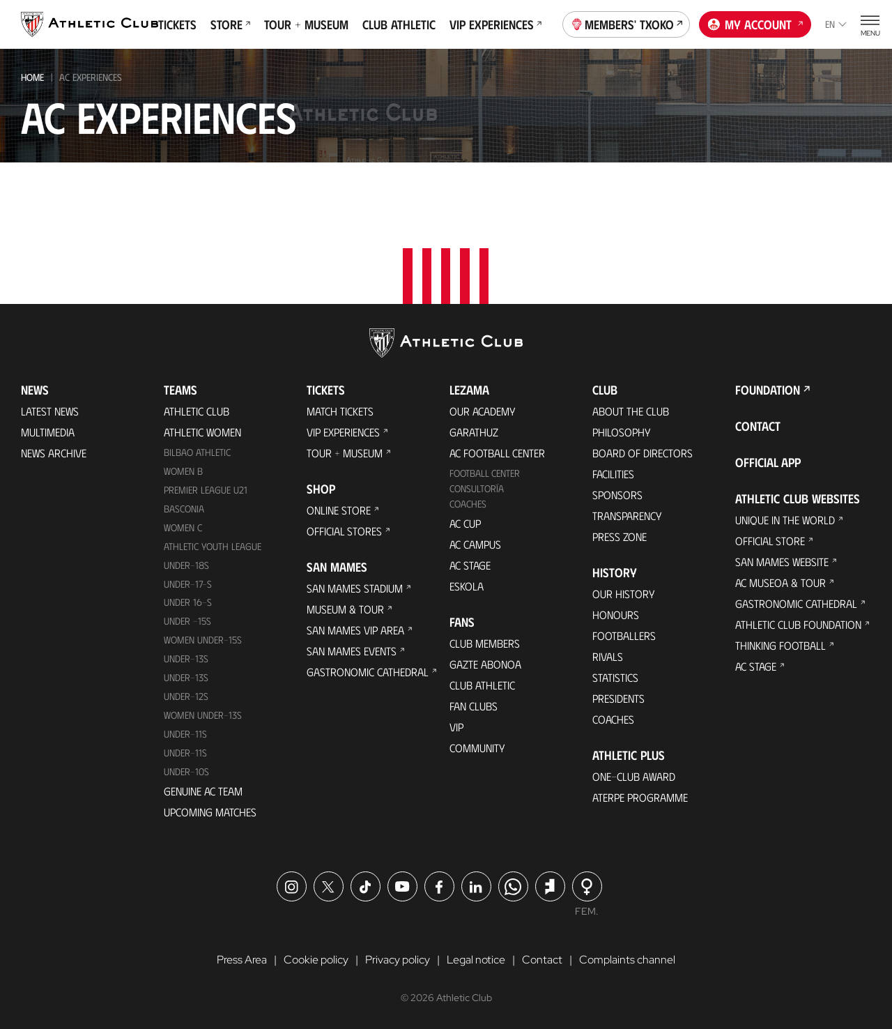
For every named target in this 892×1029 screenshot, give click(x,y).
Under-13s (186, 658)
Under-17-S (188, 584)
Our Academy (482, 411)
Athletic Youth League (212, 546)
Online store (339, 510)
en (836, 24)
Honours (615, 614)
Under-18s (186, 565)
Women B (183, 471)
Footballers (624, 635)
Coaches (467, 504)
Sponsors (617, 494)
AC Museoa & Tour (780, 582)
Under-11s (185, 753)
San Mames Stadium (355, 588)
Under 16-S (188, 602)
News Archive (53, 452)
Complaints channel (627, 959)
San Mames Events (352, 650)
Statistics (615, 677)
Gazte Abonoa (485, 664)
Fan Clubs (473, 705)
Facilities (613, 473)
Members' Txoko (626, 23)
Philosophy (621, 432)
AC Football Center (497, 452)
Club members (484, 643)
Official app (768, 462)
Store (230, 24)
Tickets (177, 24)
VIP (456, 726)
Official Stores (344, 531)
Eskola (466, 586)
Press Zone (619, 536)
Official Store (770, 540)
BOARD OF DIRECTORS (642, 452)
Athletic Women (202, 432)
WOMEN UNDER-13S (203, 715)
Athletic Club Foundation (798, 624)
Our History (623, 593)
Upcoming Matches (210, 811)
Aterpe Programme (640, 797)
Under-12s (186, 696)
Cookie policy (316, 959)
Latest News (50, 411)
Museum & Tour (345, 609)
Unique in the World (785, 519)
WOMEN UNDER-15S (203, 640)
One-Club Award (633, 776)
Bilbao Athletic (197, 452)
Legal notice (476, 959)
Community (477, 747)
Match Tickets (340, 411)
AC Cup (465, 523)
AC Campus (475, 544)
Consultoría (476, 488)
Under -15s (187, 621)
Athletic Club (196, 411)
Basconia (184, 508)
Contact (757, 426)
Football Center (484, 473)
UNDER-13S (186, 677)
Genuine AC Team (203, 791)
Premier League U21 (205, 490)
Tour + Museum (306, 24)
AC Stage (470, 565)
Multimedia (48, 432)
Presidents (618, 698)
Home (32, 77)
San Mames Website (782, 561)
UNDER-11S (185, 734)
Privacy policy (397, 959)
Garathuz (473, 432)
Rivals (607, 656)
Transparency (627, 515)
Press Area (242, 959)
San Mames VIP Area (355, 630)
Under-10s (186, 771)
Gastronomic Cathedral (368, 671)
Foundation (767, 389)
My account (755, 23)
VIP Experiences (495, 24)
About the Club (630, 411)
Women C (183, 527)
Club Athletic (399, 24)
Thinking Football (780, 645)
